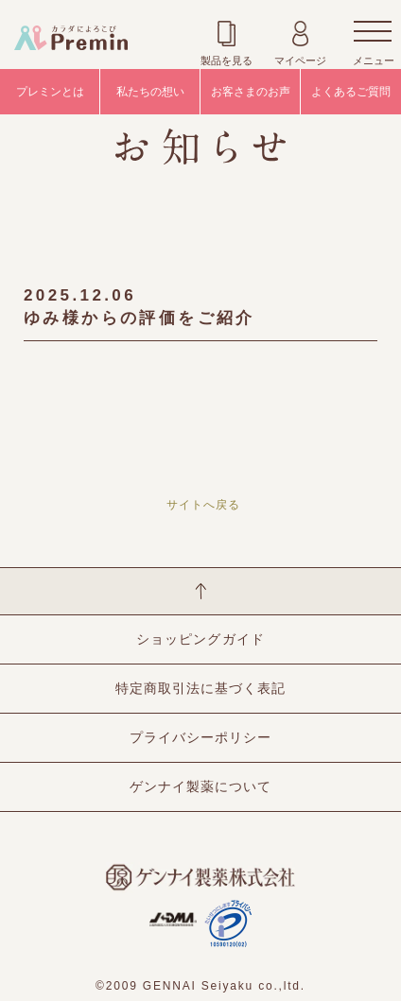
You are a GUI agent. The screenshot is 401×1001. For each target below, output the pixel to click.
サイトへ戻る (203, 504)
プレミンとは (50, 91)
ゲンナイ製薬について (200, 786)
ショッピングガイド (200, 639)
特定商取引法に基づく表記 (200, 688)
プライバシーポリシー (200, 737)
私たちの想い (150, 91)
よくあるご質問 (351, 91)
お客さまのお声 (250, 91)
